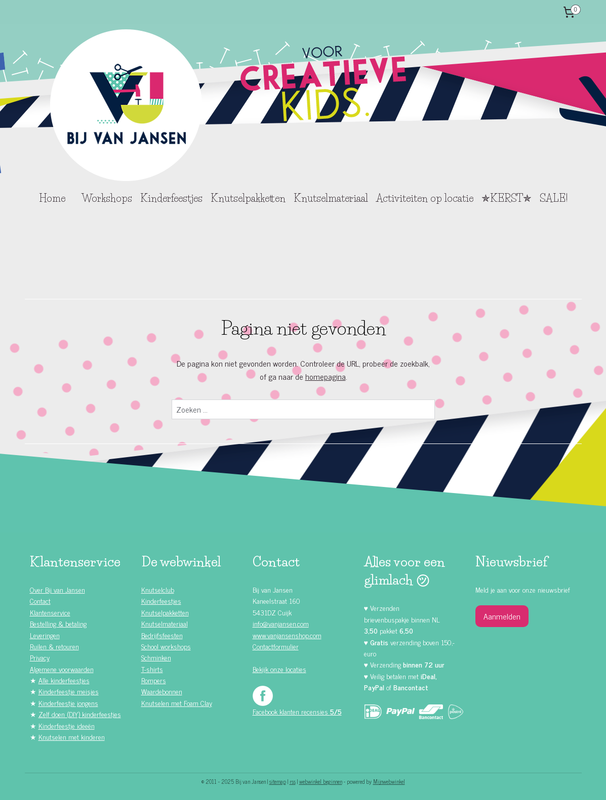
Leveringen (45, 635)
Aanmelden (501, 616)
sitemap (277, 781)
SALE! (554, 198)
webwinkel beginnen (320, 781)
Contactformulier (276, 646)
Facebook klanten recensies (297, 711)
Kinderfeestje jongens (68, 702)
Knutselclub (157, 589)
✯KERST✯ (506, 198)
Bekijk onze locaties (279, 669)
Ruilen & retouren (54, 646)
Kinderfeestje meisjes (68, 691)
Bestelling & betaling (58, 623)
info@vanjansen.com (281, 623)
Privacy (40, 657)
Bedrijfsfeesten (162, 635)
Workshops (107, 198)
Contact (40, 600)
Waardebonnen (161, 691)
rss (293, 781)
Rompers (153, 680)
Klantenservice (50, 612)
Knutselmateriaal (331, 198)
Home (52, 198)
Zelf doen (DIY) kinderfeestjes (79, 714)
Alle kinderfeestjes (64, 680)
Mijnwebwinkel (389, 781)
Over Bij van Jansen (57, 589)
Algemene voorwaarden (62, 669)
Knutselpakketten (248, 198)
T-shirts (152, 669)
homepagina (325, 376)
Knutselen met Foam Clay (176, 702)
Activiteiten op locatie (424, 198)
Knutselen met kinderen (71, 736)
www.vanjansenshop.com (287, 635)
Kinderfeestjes (171, 198)
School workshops (166, 646)
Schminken (156, 657)
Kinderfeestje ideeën (66, 725)
